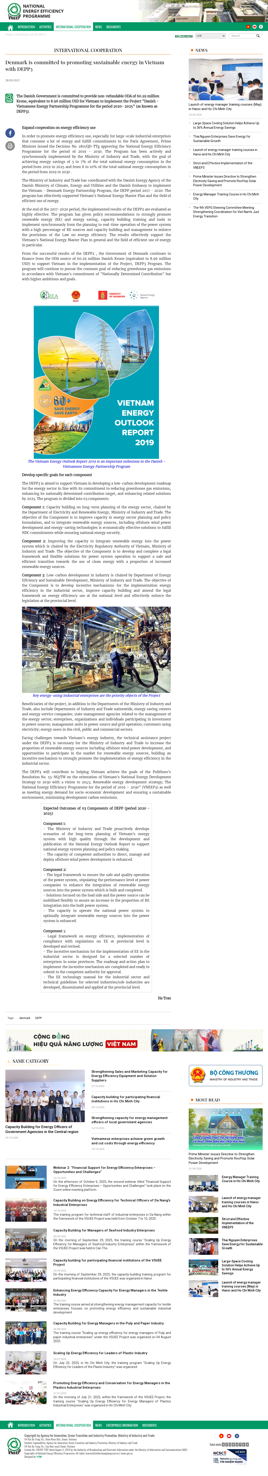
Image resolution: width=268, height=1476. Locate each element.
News (98, 26)
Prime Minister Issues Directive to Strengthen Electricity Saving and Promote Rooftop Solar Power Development (224, 181)
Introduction (26, 26)
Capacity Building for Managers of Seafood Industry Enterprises (104, 1230)
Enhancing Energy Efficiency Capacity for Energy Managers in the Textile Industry (110, 1292)
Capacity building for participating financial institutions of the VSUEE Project (107, 1262)
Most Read (207, 1100)
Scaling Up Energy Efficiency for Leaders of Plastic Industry (100, 1353)
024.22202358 (184, 36)
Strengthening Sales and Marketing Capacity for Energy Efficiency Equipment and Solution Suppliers (129, 1076)
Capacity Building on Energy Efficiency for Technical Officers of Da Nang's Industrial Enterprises (111, 1202)
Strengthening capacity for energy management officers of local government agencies (129, 1120)
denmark (24, 1018)
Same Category (31, 1061)
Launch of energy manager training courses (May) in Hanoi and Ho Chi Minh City (225, 106)
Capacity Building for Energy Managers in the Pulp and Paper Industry (108, 1323)
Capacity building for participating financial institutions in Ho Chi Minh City (125, 1099)
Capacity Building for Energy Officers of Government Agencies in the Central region (41, 1129)
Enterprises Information (122, 1425)
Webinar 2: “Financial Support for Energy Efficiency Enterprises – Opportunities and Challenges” (104, 1170)
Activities (45, 26)
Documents (113, 26)
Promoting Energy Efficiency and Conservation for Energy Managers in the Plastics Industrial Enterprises (111, 1385)
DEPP (38, 1018)
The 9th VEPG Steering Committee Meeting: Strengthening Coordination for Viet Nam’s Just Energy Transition (226, 212)
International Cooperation (73, 26)
